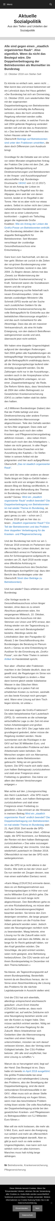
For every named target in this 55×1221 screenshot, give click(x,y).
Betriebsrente (15, 1165)
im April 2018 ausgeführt (36, 1071)
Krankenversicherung (36, 1165)
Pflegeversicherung (15, 1169)
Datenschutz (27, 1215)
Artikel (7, 659)
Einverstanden (22, 1208)
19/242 (22, 183)
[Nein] (51, 1202)
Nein (37, 1208)
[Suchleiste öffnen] (50, 4)
